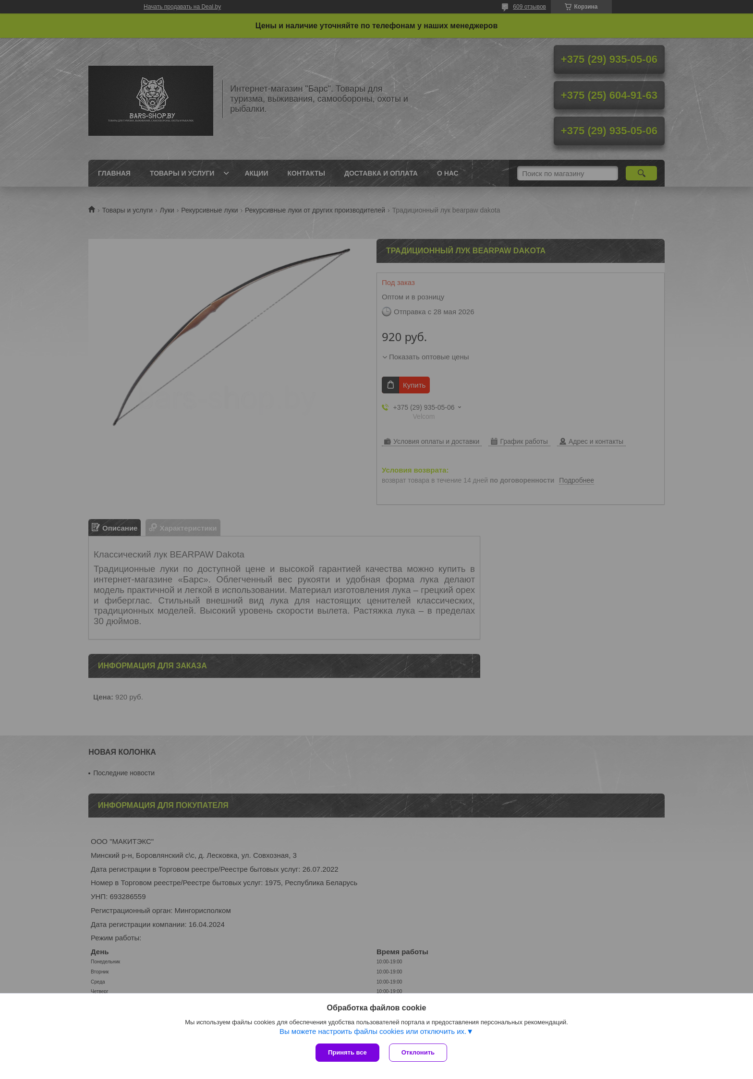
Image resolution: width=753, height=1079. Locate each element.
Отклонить (418, 1052)
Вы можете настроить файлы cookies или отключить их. (372, 1031)
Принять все (347, 1052)
